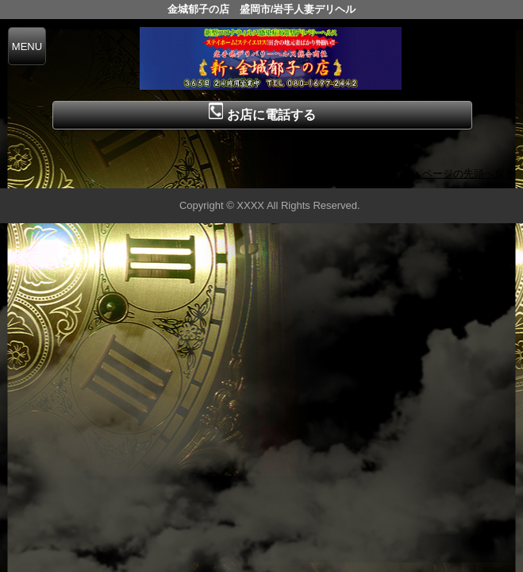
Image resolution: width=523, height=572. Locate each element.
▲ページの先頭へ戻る (463, 174)
